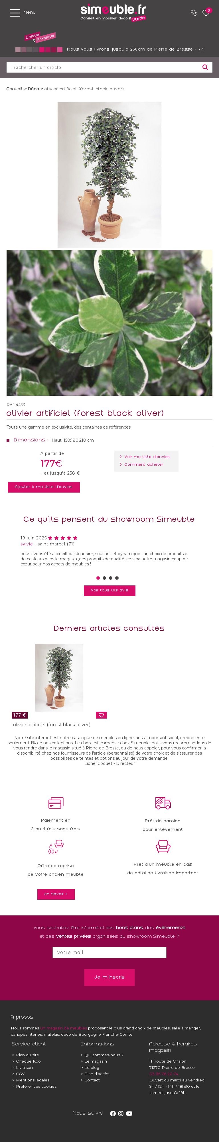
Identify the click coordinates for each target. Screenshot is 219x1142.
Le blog (90, 1067)
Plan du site (25, 1055)
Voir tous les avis (109, 590)
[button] (98, 578)
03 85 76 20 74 (163, 1073)
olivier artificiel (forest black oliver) (52, 724)
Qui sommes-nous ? (102, 1055)
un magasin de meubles (63, 1028)
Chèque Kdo (26, 1061)
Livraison (22, 1067)
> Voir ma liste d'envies (146, 457)
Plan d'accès (95, 1073)
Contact (90, 1080)
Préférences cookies (34, 1086)
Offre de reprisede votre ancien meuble (56, 870)
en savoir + (56, 894)
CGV (18, 1073)
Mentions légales (30, 1080)
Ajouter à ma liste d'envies (44, 487)
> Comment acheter (143, 464)
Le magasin (94, 1061)
